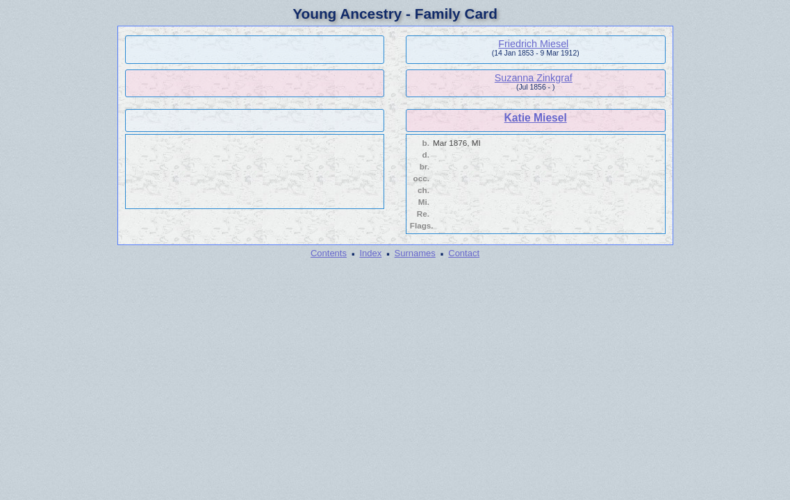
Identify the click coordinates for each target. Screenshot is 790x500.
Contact (463, 253)
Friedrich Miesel (533, 43)
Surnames (415, 253)
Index (370, 253)
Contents (329, 253)
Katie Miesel (535, 118)
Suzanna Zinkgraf (534, 77)
